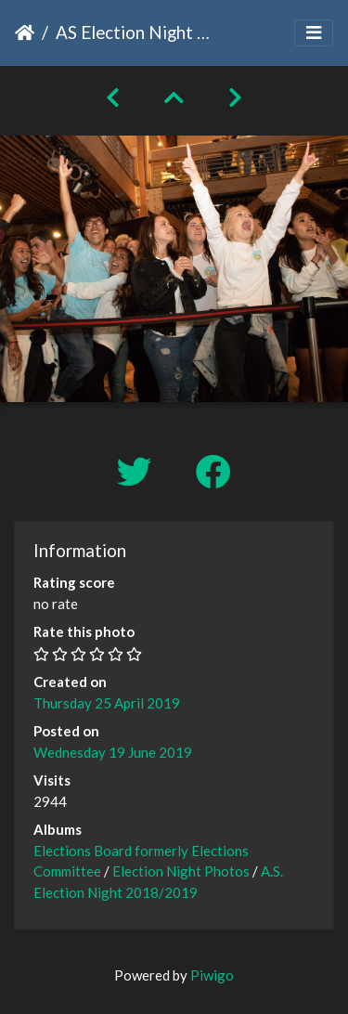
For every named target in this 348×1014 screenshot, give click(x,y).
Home (24, 33)
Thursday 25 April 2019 (106, 703)
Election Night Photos (181, 871)
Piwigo (212, 975)
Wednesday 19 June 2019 (112, 752)
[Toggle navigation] (313, 33)
